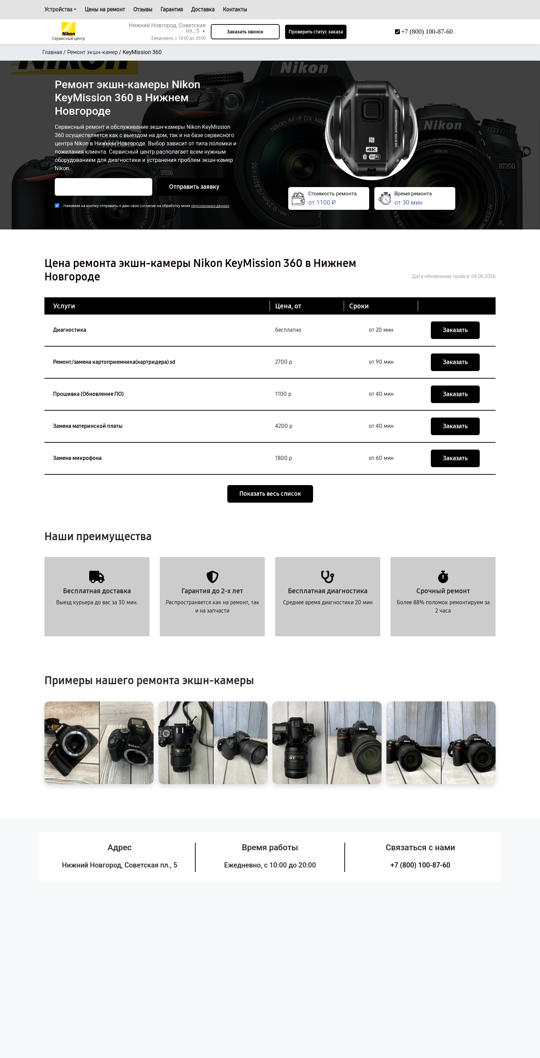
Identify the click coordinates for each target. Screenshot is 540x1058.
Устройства (58, 9)
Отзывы (142, 9)
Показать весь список (270, 493)
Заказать (455, 330)
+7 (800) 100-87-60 (420, 865)
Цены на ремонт (105, 9)
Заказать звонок (245, 32)
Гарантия (171, 9)
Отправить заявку (194, 187)
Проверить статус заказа (316, 32)
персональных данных (210, 206)
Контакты (235, 9)
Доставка (203, 9)
